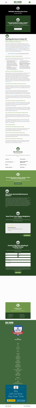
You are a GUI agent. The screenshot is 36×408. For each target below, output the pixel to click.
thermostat (7, 50)
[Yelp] (20, 353)
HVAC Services (18, 323)
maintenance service (8, 81)
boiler (14, 85)
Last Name (20, 253)
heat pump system (17, 103)
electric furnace (13, 95)
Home (18, 319)
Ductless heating (7, 90)
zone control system (23, 120)
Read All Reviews (27, 235)
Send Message (18, 272)
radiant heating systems (14, 109)
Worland (23, 45)
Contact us (9, 122)
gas (9, 95)
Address (7, 258)
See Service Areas (18, 183)
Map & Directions (18, 332)
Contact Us (18, 326)
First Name (7, 253)
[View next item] (22, 235)
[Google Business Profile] (15, 353)
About (18, 320)
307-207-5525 (18, 314)
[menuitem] (6, 381)
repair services (21, 50)
